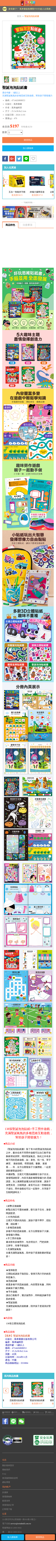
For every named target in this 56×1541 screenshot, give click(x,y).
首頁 (19, 16)
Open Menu (4, 3)
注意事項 (27, 225)
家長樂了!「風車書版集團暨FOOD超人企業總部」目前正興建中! (31, 9)
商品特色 (10, 225)
